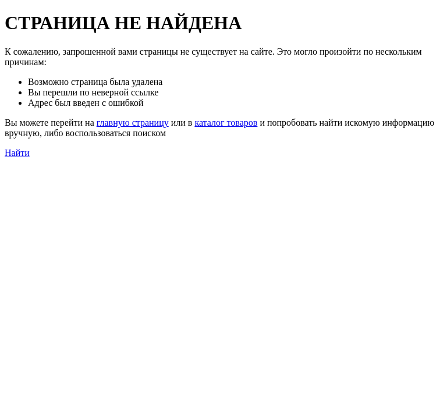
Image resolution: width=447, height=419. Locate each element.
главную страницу (133, 122)
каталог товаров (225, 122)
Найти (17, 153)
